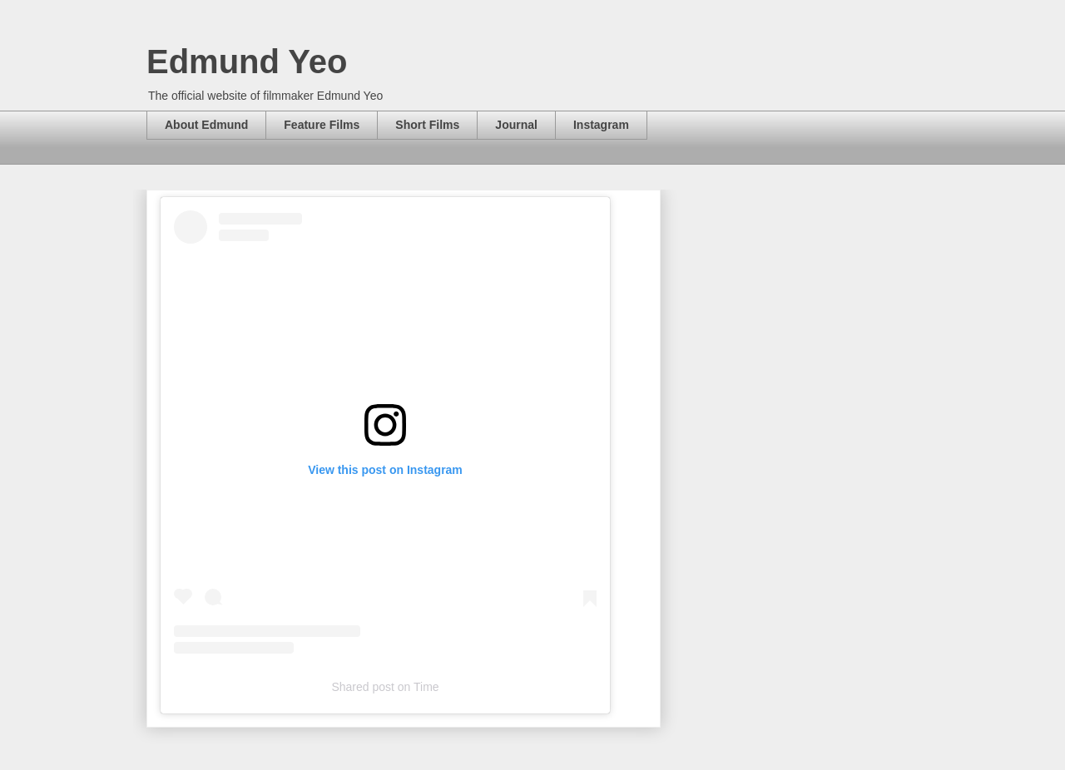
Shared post (362, 686)
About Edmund (206, 124)
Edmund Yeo (247, 61)
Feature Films (321, 124)
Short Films (427, 124)
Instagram (601, 124)
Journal (516, 124)
